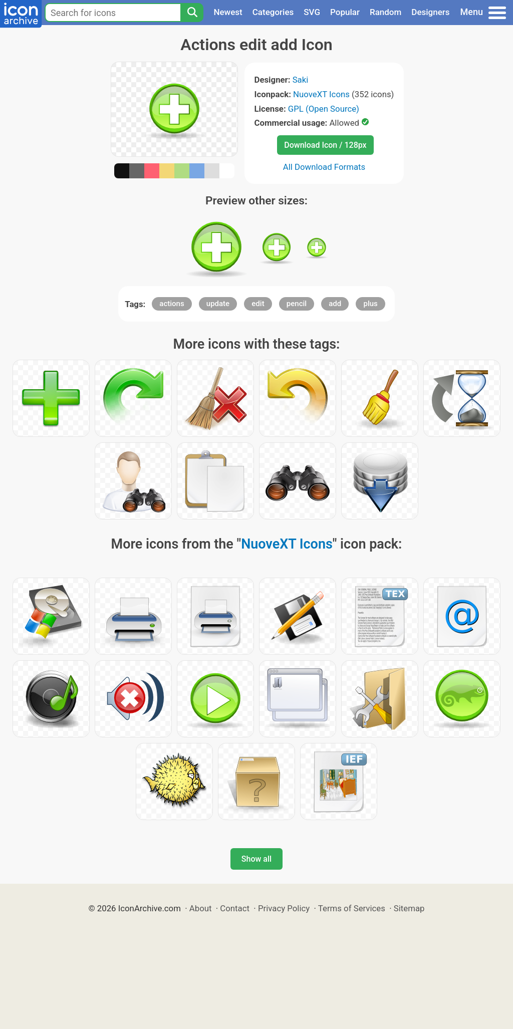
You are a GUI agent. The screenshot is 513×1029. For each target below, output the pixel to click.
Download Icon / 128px (325, 145)
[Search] (191, 12)
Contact (234, 908)
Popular (345, 12)
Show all (256, 859)
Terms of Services (351, 908)
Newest (227, 12)
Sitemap (409, 908)
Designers (430, 12)
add (335, 303)
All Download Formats (324, 167)
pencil (297, 303)
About (200, 908)
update (217, 303)
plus (370, 303)
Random (385, 12)
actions (171, 303)
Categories (273, 12)
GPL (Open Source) (323, 109)
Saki (301, 80)
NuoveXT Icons (321, 94)
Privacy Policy (284, 908)
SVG (312, 12)
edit (257, 303)
